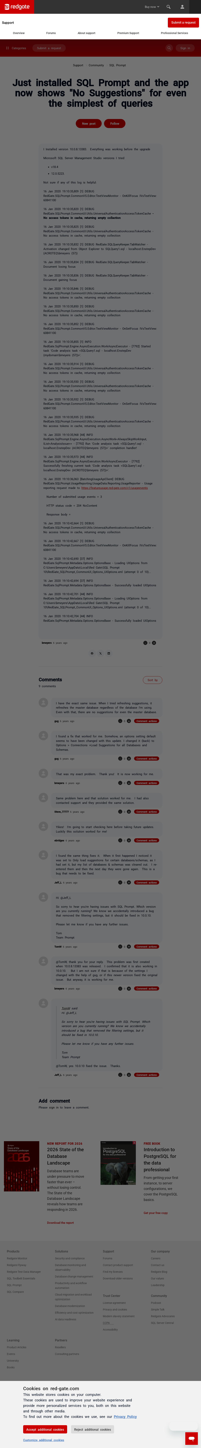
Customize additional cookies (43, 1439)
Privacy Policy (125, 1416)
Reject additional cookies (92, 1429)
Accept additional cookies (45, 1429)
